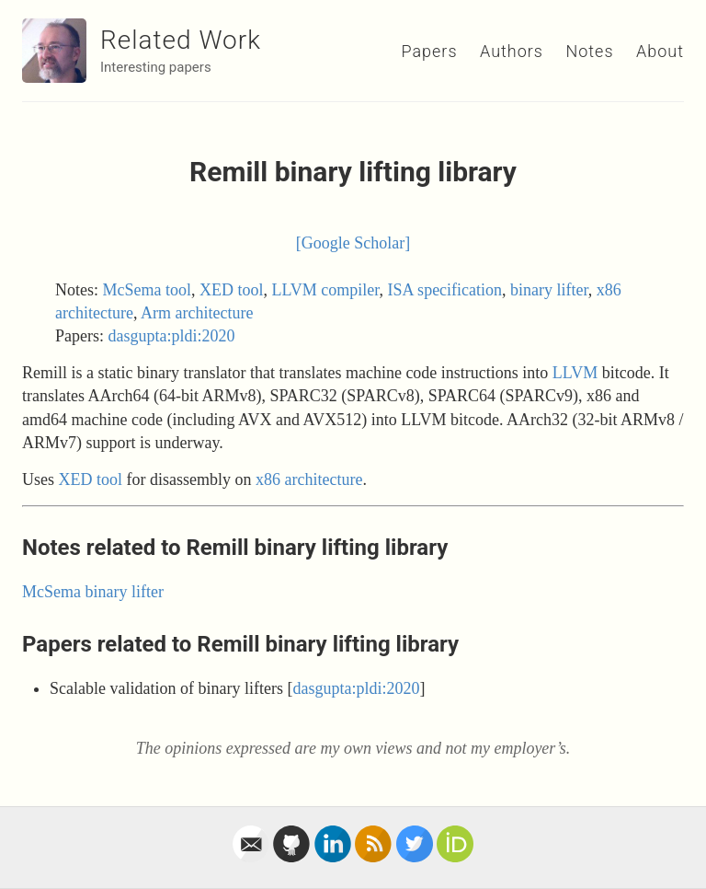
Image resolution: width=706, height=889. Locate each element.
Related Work (180, 40)
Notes (589, 51)
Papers (429, 51)
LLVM (575, 373)
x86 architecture (309, 479)
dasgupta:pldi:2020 (171, 336)
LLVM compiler (326, 290)
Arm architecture (197, 313)
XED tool (231, 290)
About (660, 51)
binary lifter (549, 290)
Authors (511, 51)
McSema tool (147, 290)
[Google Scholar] (353, 243)
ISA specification (445, 290)
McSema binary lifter (93, 592)
